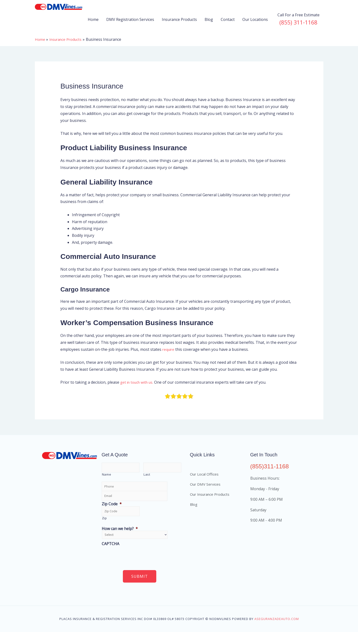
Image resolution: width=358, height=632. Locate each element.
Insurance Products (179, 19)
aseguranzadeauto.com (276, 619)
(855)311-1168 (270, 466)
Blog (209, 19)
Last (147, 474)
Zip (104, 518)
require (169, 349)
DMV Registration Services (130, 19)
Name (106, 474)
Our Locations (255, 19)
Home (93, 19)
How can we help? (120, 528)
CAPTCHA (110, 543)
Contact (228, 19)
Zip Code (112, 504)
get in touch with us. (138, 382)
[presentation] (138, 555)
